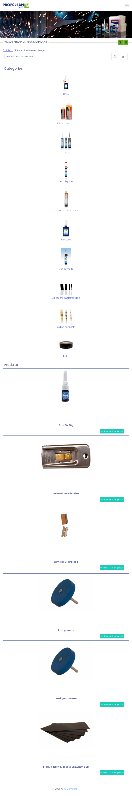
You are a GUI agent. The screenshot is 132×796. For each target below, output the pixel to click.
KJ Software (70, 788)
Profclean (8, 50)
